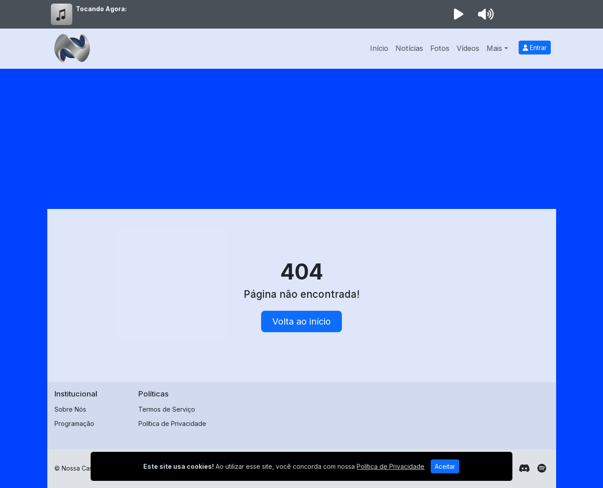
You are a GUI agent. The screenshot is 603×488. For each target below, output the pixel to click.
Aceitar (445, 466)
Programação (74, 423)
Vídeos (468, 48)
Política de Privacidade (172, 423)
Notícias (409, 48)
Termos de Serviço (166, 409)
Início (379, 48)
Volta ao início (301, 321)
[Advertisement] (302, 135)
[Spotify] (541, 468)
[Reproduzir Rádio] (459, 14)
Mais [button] (494, 48)
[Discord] (524, 468)
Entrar (535, 47)
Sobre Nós (70, 409)
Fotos (439, 48)
